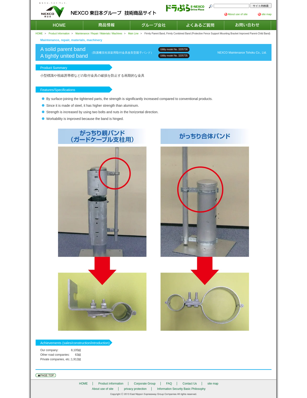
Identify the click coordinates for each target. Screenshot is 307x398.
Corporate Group (153, 25)
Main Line (133, 33)
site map (266, 14)
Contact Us (247, 25)
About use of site (238, 14)
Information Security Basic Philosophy (181, 389)
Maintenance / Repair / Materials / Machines (99, 33)
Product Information (59, 33)
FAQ (200, 25)
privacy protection (135, 389)
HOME (59, 25)
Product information (106, 25)
